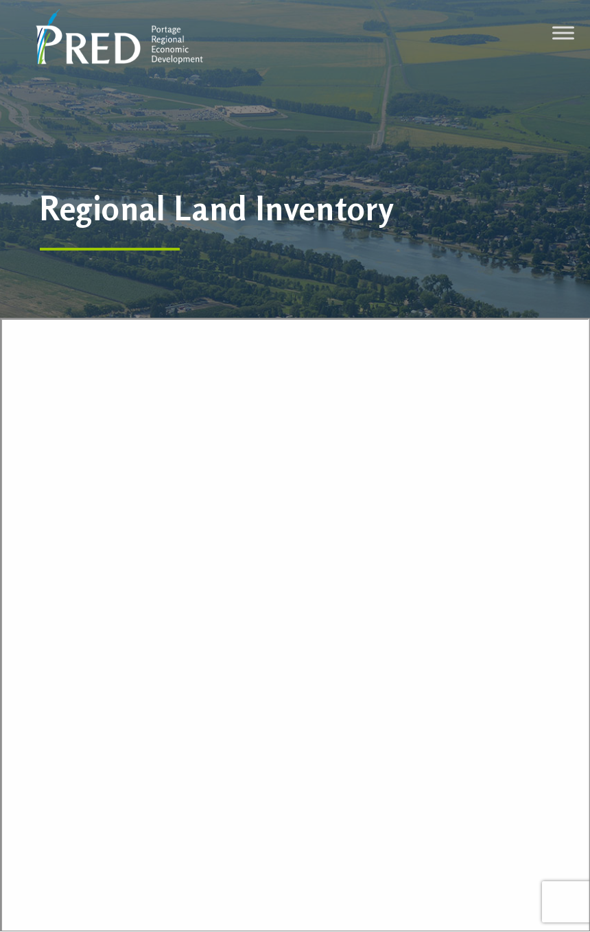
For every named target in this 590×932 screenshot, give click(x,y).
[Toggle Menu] (563, 32)
